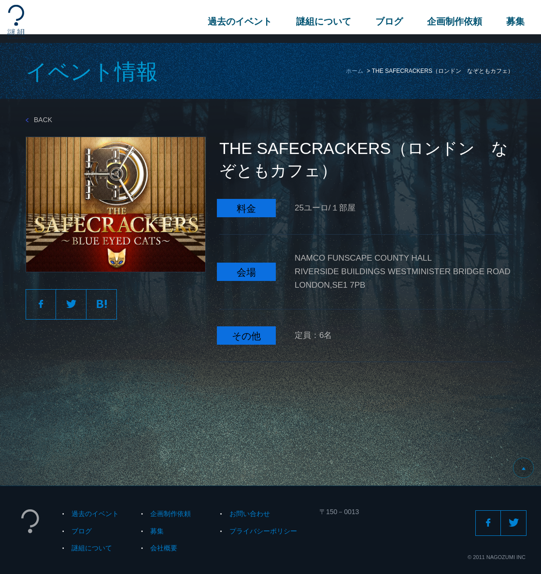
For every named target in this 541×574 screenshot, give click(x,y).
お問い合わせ (249, 514)
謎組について (320, 21)
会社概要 (163, 548)
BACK (39, 120)
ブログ (386, 21)
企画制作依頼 (451, 21)
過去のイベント (237, 21)
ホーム (354, 71)
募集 (512, 21)
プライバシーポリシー (263, 531)
